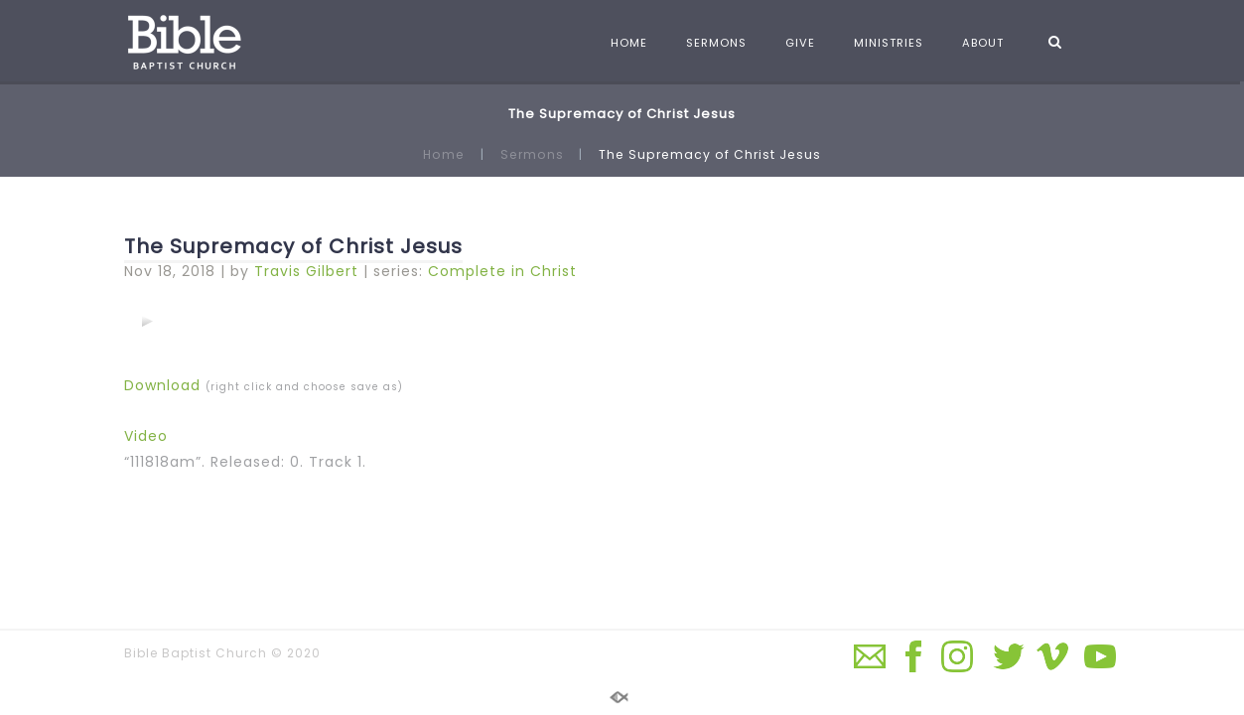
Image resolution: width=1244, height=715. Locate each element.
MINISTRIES (888, 43)
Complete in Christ (502, 271)
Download (162, 385)
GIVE (800, 43)
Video (146, 436)
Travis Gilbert (306, 271)
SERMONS (716, 43)
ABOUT (983, 43)
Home (444, 154)
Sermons (532, 154)
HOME (629, 43)
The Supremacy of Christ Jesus (293, 246)
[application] (147, 321)
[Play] (147, 321)
